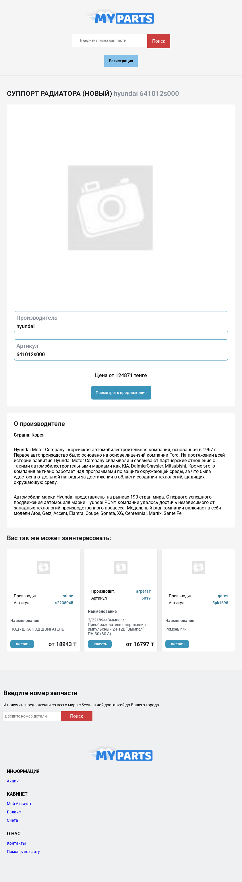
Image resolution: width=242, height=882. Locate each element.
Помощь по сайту (23, 851)
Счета (12, 820)
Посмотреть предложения (121, 392)
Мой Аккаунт (19, 803)
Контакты (16, 843)
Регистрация (121, 61)
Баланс (14, 812)
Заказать (22, 644)
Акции (13, 781)
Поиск (158, 41)
